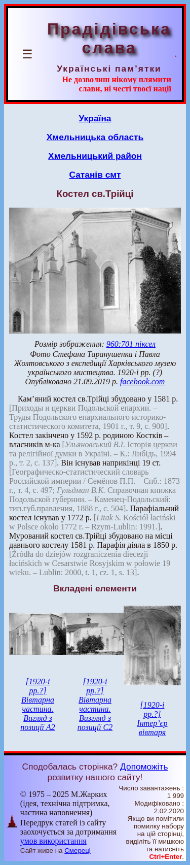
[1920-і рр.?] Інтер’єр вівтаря (152, 719)
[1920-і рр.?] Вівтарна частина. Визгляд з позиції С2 (95, 704)
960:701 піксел (131, 344)
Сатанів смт (95, 175)
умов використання (53, 841)
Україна (95, 118)
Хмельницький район (95, 156)
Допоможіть (144, 766)
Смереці (77, 850)
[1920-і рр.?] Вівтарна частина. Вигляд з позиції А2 (37, 704)
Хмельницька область (95, 137)
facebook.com (142, 381)
